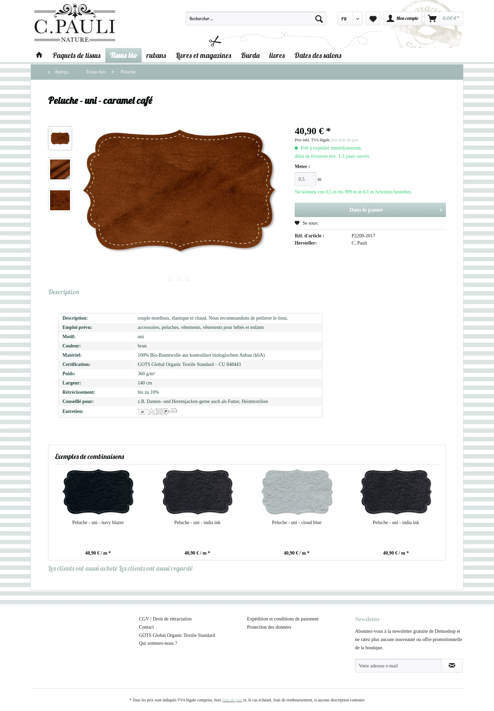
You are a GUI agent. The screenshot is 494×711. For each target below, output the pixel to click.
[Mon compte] (403, 18)
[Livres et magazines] (203, 55)
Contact (146, 627)
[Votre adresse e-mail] (398, 666)
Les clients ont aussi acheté (82, 568)
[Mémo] (373, 18)
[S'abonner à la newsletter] (452, 666)
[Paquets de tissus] (76, 55)
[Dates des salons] (318, 55)
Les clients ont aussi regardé (155, 568)
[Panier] (444, 18)
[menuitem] (256, 22)
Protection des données (269, 627)
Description (63, 291)
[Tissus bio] (123, 55)
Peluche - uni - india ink (197, 522)
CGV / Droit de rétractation (165, 618)
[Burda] (250, 55)
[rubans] (156, 55)
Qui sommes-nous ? (158, 643)
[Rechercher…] (256, 18)
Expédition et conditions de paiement (282, 618)
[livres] (277, 55)
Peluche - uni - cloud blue (296, 522)
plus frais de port (344, 140)
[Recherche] (319, 18)
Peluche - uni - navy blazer (98, 522)
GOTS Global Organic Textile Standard (177, 635)
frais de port (232, 700)
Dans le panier (395, 208)
